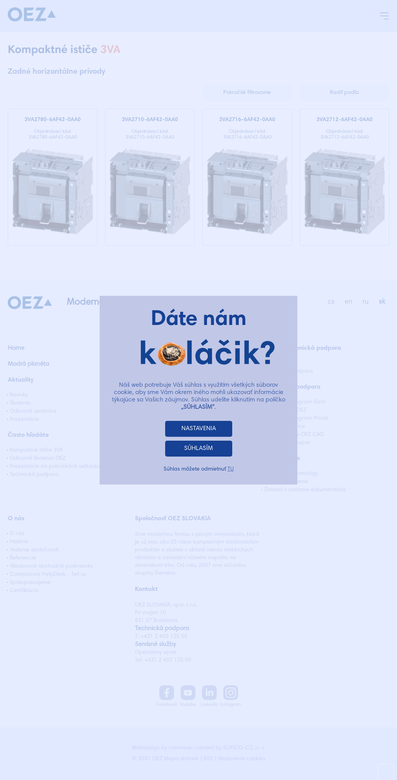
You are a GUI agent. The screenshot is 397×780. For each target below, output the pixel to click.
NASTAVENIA (198, 429)
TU (231, 469)
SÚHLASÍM (198, 448)
